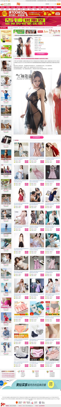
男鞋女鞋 (55, 7)
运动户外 (7, 9)
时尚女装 (13, 7)
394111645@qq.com (29, 405)
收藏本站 (6, 0)
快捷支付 (37, 372)
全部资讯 (2, 9)
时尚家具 (35, 9)
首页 (19, 27)
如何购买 (22, 376)
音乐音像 (49, 9)
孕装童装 (11, 9)
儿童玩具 (45, 9)
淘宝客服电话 (52, 376)
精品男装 (18, 7)
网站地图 (58, 0)
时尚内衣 (50, 7)
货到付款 (37, 375)
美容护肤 (23, 7)
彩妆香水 (29, 7)
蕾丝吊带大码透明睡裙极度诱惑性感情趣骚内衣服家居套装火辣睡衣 (41, 27)
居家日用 (21, 9)
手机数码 (39, 7)
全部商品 (8, 7)
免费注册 (22, 372)
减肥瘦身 (34, 7)
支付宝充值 (23, 375)
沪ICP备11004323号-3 (55, 397)
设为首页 (2, 0)
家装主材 (40, 9)
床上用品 (16, 9)
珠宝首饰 (26, 9)
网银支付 (37, 376)
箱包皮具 (45, 7)
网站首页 (2, 7)
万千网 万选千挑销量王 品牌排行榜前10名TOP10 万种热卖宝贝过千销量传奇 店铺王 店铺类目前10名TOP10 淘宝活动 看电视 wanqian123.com (26, 397)
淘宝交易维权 (52, 372)
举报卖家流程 (52, 375)
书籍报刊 (54, 9)
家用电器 (30, 9)
